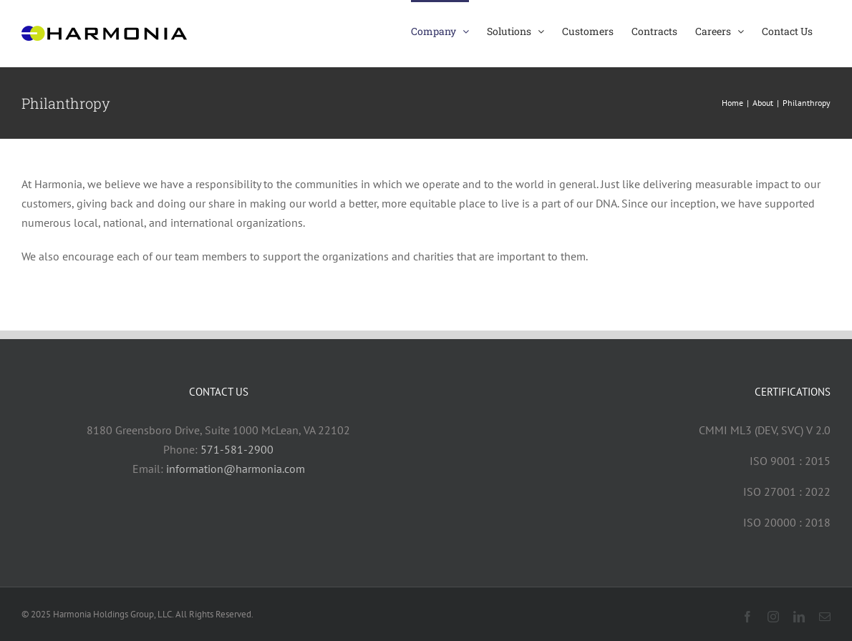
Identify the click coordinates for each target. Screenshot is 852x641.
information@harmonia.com (235, 468)
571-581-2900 (236, 449)
